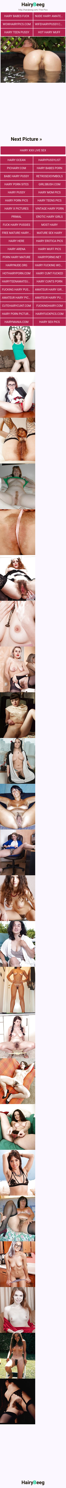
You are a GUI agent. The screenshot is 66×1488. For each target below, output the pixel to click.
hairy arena (16, 249)
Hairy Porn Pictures (17, 314)
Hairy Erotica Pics (49, 241)
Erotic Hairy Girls (49, 216)
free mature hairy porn (17, 233)
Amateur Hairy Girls (50, 289)
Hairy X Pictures (17, 208)
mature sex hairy (49, 233)
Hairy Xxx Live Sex (33, 150)
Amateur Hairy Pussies (50, 297)
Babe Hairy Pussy (16, 176)
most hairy (49, 224)
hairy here (16, 241)
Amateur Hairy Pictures (17, 297)
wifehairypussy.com (50, 24)
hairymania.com (17, 322)
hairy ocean (17, 160)
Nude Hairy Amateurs (50, 16)
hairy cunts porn (49, 281)
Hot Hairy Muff (49, 32)
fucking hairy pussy (17, 289)
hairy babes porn (49, 168)
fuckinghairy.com (49, 305)
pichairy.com (16, 168)
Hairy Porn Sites (16, 184)
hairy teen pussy (16, 32)
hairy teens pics (49, 200)
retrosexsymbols (49, 176)
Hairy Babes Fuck (16, 16)
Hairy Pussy (16, 192)
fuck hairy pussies (16, 224)
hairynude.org (16, 265)
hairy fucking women (50, 265)
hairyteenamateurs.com (17, 281)
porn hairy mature (16, 257)
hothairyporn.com (16, 273)
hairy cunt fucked (49, 273)
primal (16, 216)
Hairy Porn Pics (16, 200)
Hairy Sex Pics (49, 322)
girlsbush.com (49, 184)
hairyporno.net (49, 257)
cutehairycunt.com (16, 305)
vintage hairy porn (49, 208)
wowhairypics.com (17, 24)
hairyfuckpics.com (50, 314)
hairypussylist (49, 160)
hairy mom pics (49, 192)
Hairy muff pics (49, 249)
